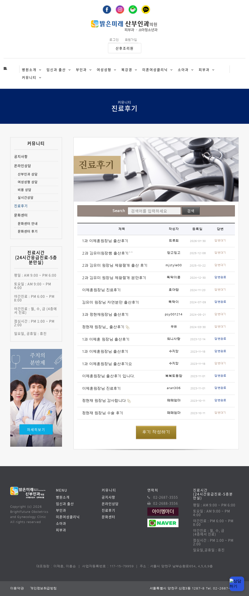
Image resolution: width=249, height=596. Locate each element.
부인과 (81, 69)
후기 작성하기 (156, 432)
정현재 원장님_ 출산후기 (103, 327)
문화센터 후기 (28, 231)
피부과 (204, 69)
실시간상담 (26, 197)
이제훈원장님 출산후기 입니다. (108, 376)
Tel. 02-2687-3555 (222, 588)
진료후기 (21, 206)
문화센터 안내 (28, 223)
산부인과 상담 (28, 174)
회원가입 (131, 39)
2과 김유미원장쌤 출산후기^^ (107, 253)
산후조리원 (125, 48)
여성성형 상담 (28, 182)
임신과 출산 (56, 69)
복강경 (126, 69)
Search (119, 211)
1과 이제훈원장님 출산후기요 (107, 364)
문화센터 (21, 215)
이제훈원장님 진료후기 (101, 290)
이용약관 (17, 588)
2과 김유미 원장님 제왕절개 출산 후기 (115, 265)
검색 (191, 210)
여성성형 (104, 69)
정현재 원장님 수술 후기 (102, 413)
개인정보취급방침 (43, 588)
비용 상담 (24, 189)
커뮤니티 (29, 77)
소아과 (183, 69)
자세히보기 (36, 429)
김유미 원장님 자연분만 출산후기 (110, 302)
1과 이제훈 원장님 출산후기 (106, 339)
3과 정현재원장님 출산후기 (105, 315)
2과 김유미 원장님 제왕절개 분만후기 (114, 278)
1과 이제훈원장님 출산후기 (105, 241)
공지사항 (21, 156)
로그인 (114, 39)
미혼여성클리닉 (155, 69)
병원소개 (29, 69)
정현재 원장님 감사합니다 (104, 401)
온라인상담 (22, 166)
